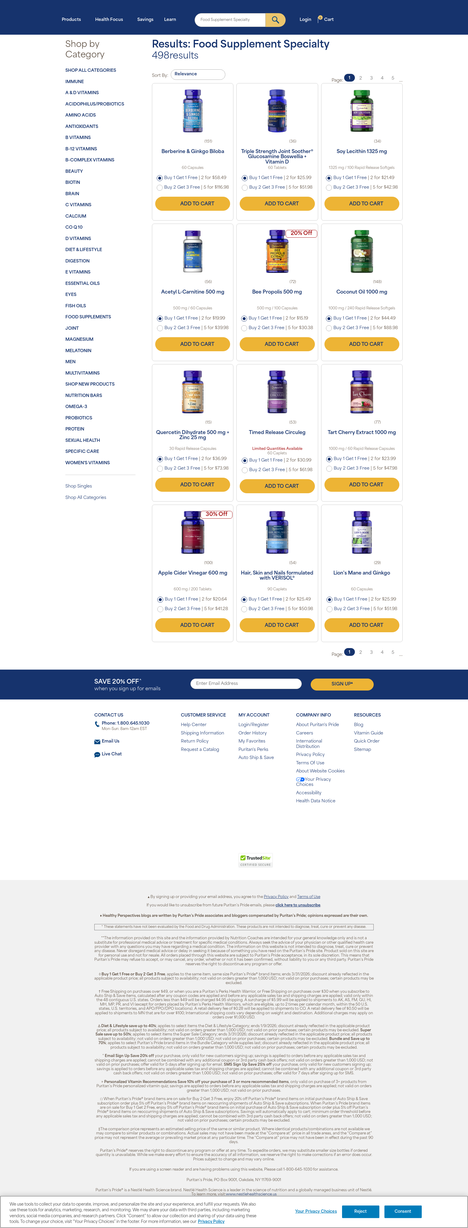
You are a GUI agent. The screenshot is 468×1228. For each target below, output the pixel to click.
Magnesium (79, 339)
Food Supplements (88, 317)
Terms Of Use (310, 763)
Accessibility (308, 793)
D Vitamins (78, 239)
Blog (358, 725)
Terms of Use (308, 897)
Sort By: (160, 76)
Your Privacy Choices (313, 782)
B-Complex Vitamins (89, 160)
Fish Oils (75, 306)
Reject (360, 1212)
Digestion (77, 261)
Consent (403, 1212)
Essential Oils (82, 284)
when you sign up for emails (127, 685)
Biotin (72, 183)
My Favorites (251, 741)
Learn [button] (172, 19)
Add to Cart (192, 204)
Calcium (75, 216)
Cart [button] (326, 19)
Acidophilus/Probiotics (94, 104)
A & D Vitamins (82, 93)
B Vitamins (78, 138)
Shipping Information (202, 733)
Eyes (70, 295)
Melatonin (78, 351)
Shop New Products (90, 384)
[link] (209, 863)
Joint (72, 328)
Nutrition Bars (83, 396)
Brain (72, 194)
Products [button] (73, 19)
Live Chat (112, 754)
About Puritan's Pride (317, 725)
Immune (74, 82)
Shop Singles (78, 486)
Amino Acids (80, 115)
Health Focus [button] (111, 19)
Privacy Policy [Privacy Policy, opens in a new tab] (211, 1222)
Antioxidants (81, 127)
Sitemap (362, 750)
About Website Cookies (320, 771)
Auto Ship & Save (256, 758)
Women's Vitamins (87, 463)
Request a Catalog (200, 750)
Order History (252, 733)
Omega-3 (76, 407)
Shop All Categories (90, 70)
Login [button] (307, 19)
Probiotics (78, 418)
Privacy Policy (310, 755)
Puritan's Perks (253, 750)
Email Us (110, 741)
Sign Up (342, 684)
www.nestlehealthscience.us (251, 1194)
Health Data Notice (315, 801)
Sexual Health (82, 441)
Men (70, 362)
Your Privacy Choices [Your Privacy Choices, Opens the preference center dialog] (316, 1212)
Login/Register (253, 725)
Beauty (74, 171)
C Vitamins (78, 205)
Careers (304, 733)
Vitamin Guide (368, 733)
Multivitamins (82, 373)
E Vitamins (77, 272)
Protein (74, 429)
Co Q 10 (74, 227)
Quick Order (367, 741)
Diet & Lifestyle (83, 250)
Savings (145, 20)
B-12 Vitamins (81, 149)
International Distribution (309, 744)
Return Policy (195, 741)
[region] (234, 1212)
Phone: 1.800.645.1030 (126, 723)
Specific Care (82, 452)
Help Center (194, 725)
